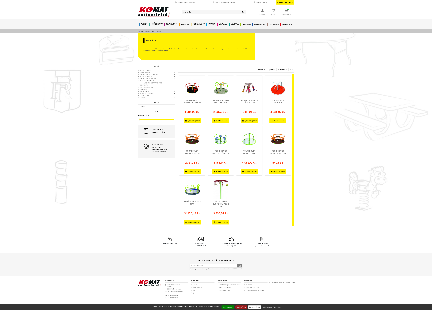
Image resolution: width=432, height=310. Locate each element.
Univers (142, 98)
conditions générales (205, 269)
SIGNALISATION (145, 72)
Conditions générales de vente (229, 285)
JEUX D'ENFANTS (145, 70)
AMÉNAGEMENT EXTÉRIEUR (149, 74)
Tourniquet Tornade (278, 101)
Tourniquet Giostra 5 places (192, 101)
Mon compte (197, 287)
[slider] (174, 119)
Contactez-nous (285, 2)
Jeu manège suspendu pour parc (221, 204)
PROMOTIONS (144, 96)
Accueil (156, 66)
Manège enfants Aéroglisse (249, 101)
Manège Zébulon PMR (192, 203)
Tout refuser (241, 307)
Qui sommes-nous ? (199, 293)
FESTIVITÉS (143, 89)
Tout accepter (228, 307)
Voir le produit (278, 121)
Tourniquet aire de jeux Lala (220, 101)
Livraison (249, 285)
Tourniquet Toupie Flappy (249, 152)
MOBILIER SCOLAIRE (146, 93)
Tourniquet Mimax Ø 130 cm (278, 152)
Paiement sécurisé (252, 287)
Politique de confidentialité (255, 290)
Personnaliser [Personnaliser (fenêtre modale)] (254, 307)
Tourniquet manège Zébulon (221, 152)
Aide (194, 290)
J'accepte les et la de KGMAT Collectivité (217, 269)
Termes (293, 282)
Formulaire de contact (175, 291)
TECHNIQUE (144, 85)
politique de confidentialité (222, 269)
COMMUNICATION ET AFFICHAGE (151, 83)
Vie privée (287, 282)
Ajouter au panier (192, 121)
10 (291, 70)
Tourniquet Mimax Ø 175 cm (192, 152)
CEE (143, 107)
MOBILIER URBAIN (146, 77)
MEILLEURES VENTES (147, 81)
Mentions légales (225, 287)
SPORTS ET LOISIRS (146, 87)
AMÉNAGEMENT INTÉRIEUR (149, 79)
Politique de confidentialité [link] (271, 307)
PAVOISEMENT (144, 91)
